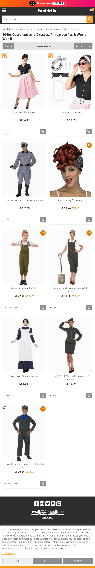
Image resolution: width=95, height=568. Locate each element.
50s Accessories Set (70, 112)
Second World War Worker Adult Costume (71, 290)
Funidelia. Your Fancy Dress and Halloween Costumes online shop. (47, 11)
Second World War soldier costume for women (70, 378)
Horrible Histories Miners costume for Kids (24, 465)
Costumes (18, 29)
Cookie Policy (9, 553)
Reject (47, 561)
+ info (17, 561)
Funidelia (6, 29)
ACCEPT (78, 561)
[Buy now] (43, 131)
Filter (7, 46)
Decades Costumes (34, 29)
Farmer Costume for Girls (24, 288)
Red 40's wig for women (70, 200)
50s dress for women (24, 112)
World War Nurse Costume (24, 376)
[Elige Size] (6, 132)
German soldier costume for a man (24, 200)
